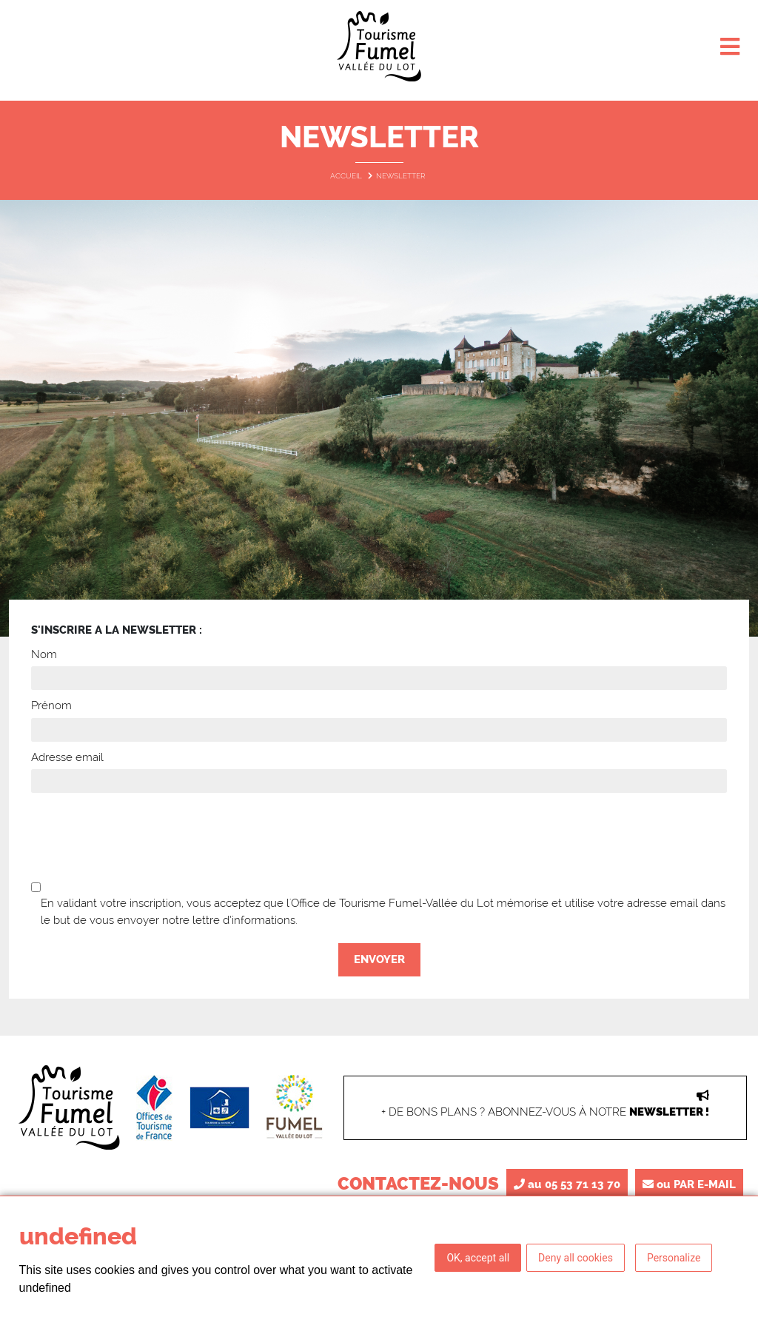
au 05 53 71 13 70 (567, 1184)
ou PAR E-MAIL (689, 1184)
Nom (44, 654)
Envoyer (379, 959)
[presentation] (379, 836)
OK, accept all (477, 1258)
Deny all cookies (575, 1258)
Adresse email (67, 757)
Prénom (51, 705)
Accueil (347, 176)
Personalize (674, 1258)
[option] (379, 418)
